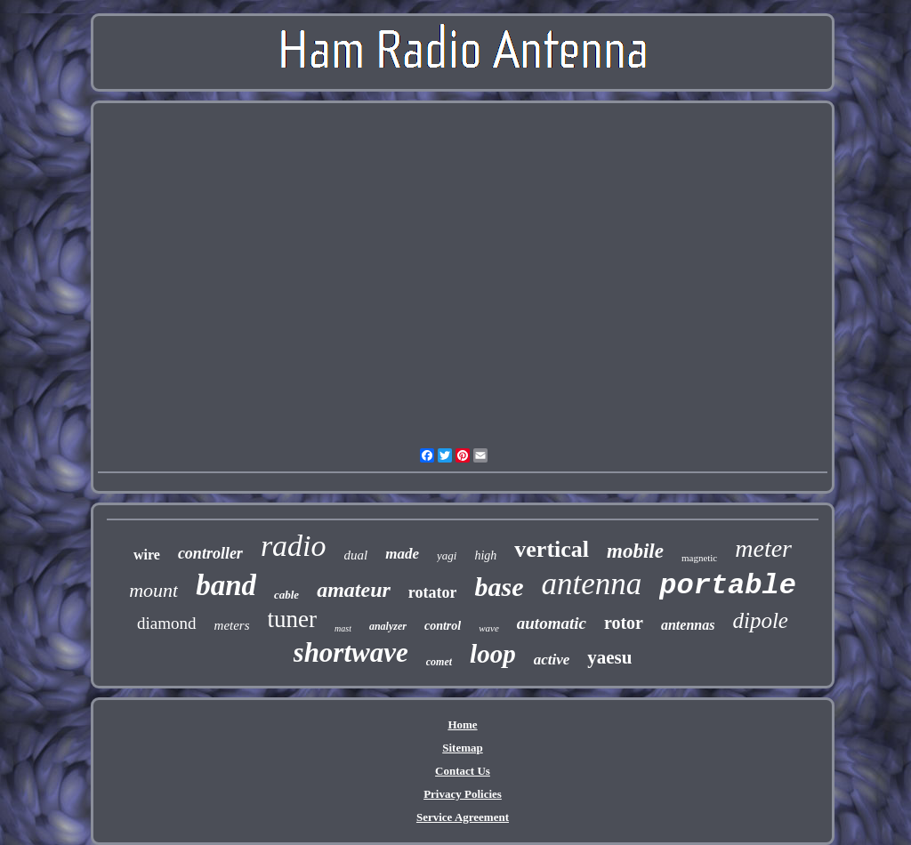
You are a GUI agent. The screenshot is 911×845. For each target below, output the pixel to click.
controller (210, 553)
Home (462, 724)
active (552, 659)
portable (727, 585)
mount (153, 590)
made (402, 553)
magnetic (699, 557)
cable (286, 594)
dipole (760, 620)
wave (489, 628)
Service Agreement (462, 817)
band (226, 585)
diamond (167, 623)
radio (294, 545)
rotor (623, 622)
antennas (687, 624)
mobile (635, 551)
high (485, 555)
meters (232, 625)
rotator (432, 592)
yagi (446, 555)
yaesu (609, 657)
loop (493, 654)
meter (763, 548)
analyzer (388, 626)
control (442, 625)
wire (146, 554)
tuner (292, 619)
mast (343, 628)
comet (439, 662)
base (498, 586)
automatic (551, 623)
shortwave (351, 652)
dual (356, 555)
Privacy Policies (462, 794)
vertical (551, 549)
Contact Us (462, 770)
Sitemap (462, 747)
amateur (354, 589)
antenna (591, 584)
